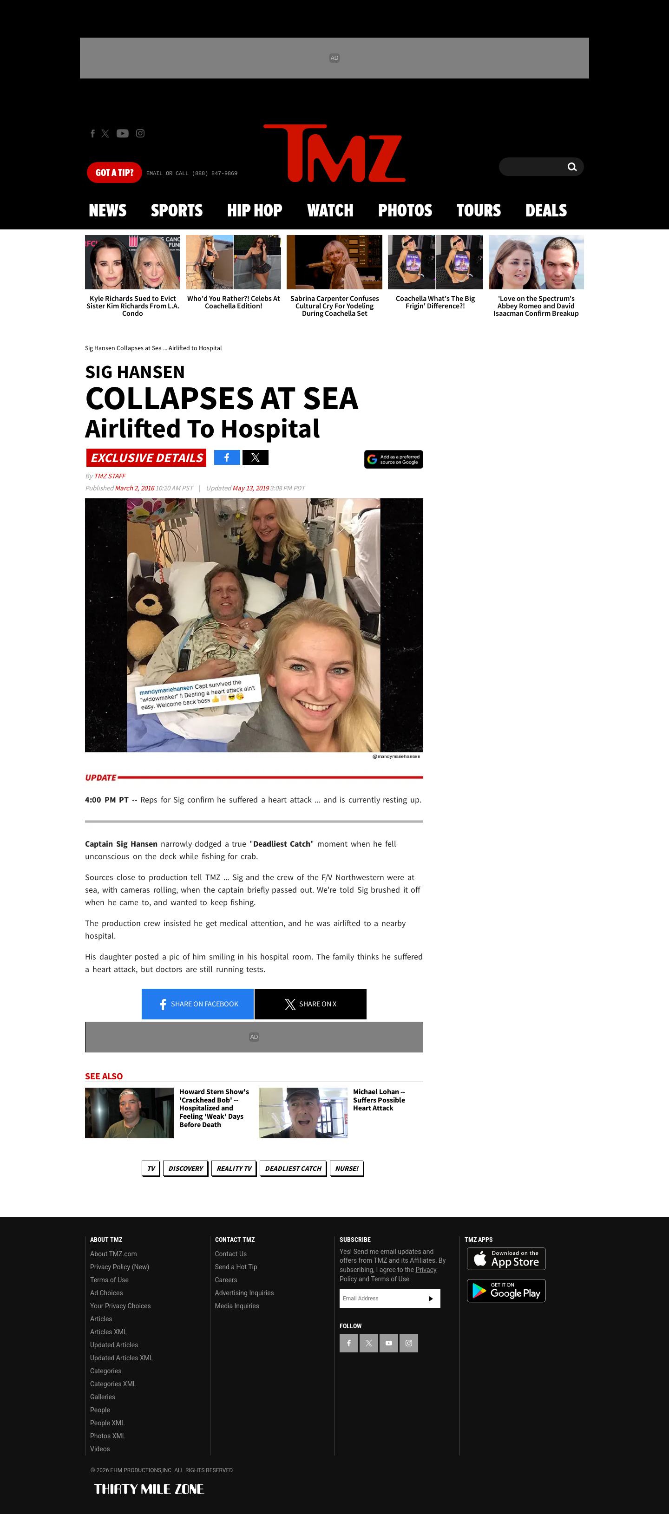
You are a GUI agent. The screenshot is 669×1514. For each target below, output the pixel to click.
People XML (107, 1423)
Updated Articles (114, 1345)
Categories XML (113, 1384)
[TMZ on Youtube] (122, 133)
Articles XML (108, 1332)
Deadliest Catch (293, 1168)
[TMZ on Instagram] (140, 133)
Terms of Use (109, 1280)
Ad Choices (106, 1293)
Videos (100, 1449)
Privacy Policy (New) (119, 1267)
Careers (226, 1280)
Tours (479, 211)
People (100, 1410)
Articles (101, 1319)
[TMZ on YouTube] (389, 1343)
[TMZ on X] (106, 133)
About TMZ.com (113, 1254)
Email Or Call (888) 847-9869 (191, 173)
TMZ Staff (109, 475)
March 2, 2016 (135, 487)
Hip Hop (254, 211)
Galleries (102, 1397)
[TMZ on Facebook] (92, 133)
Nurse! (346, 1168)
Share (197, 1004)
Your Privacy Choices (120, 1306)
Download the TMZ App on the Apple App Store (506, 1259)
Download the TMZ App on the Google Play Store (506, 1291)
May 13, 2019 (251, 487)
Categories (105, 1371)
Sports (177, 211)
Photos (405, 211)
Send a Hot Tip (236, 1267)
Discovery (185, 1168)
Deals (546, 211)
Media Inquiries (237, 1306)
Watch (330, 211)
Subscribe (431, 1298)
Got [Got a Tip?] (114, 173)
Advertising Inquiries (244, 1293)
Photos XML (107, 1436)
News (107, 211)
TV (150, 1168)
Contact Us (231, 1254)
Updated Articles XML (121, 1358)
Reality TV (233, 1168)
